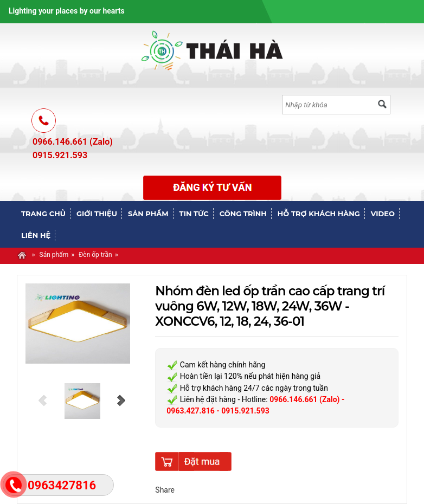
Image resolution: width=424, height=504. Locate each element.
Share (165, 490)
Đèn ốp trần (95, 255)
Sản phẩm (54, 255)
